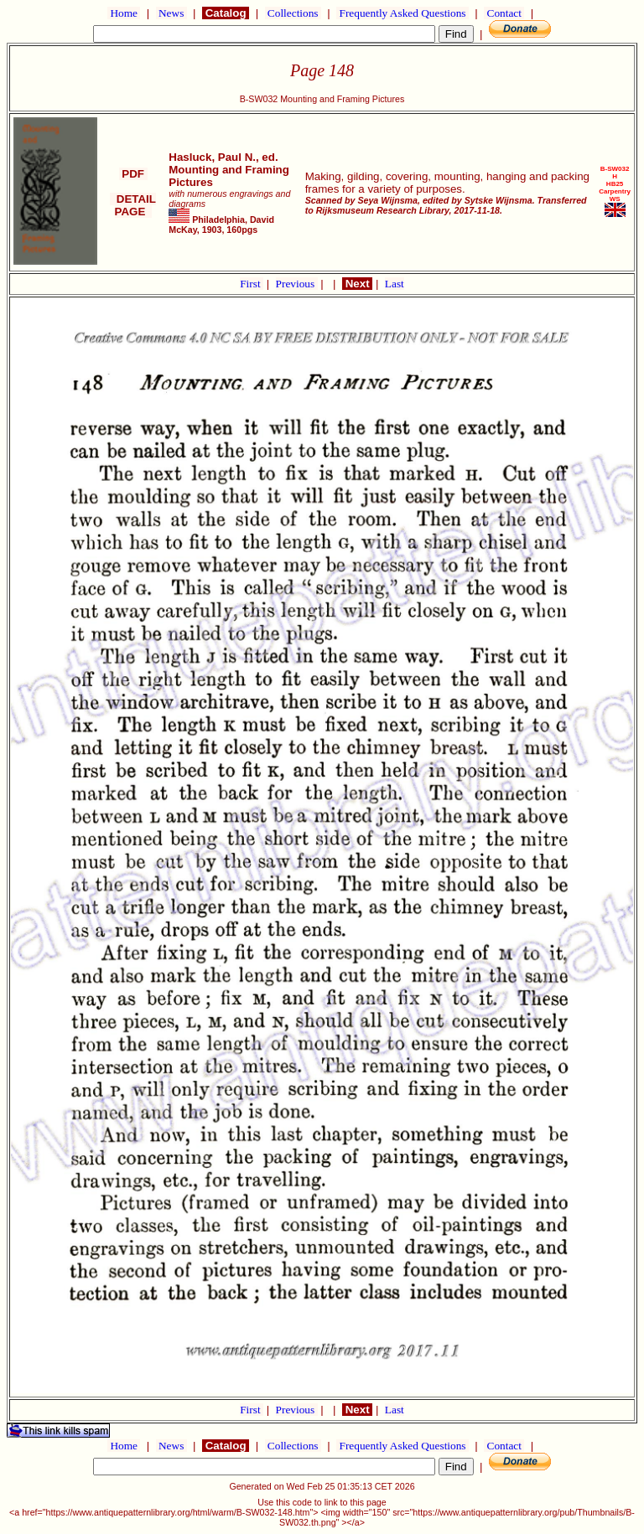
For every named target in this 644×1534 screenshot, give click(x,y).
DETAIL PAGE (133, 205)
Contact (504, 13)
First (251, 283)
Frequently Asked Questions (402, 13)
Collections (293, 13)
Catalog (225, 13)
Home (123, 13)
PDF (133, 174)
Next (357, 283)
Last (394, 283)
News (171, 13)
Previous (297, 283)
